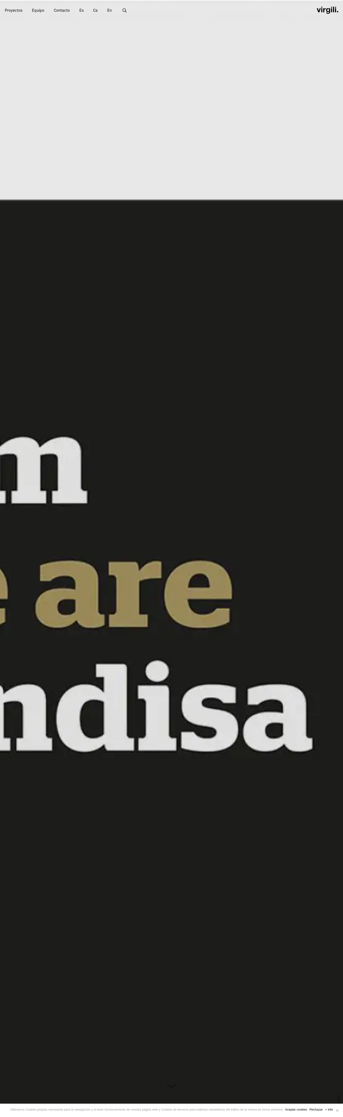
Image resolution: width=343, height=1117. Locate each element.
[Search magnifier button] (124, 10)
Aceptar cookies (296, 1109)
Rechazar (316, 1109)
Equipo (38, 10)
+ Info (329, 1109)
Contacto (62, 10)
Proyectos (13, 10)
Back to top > (338, 1103)
